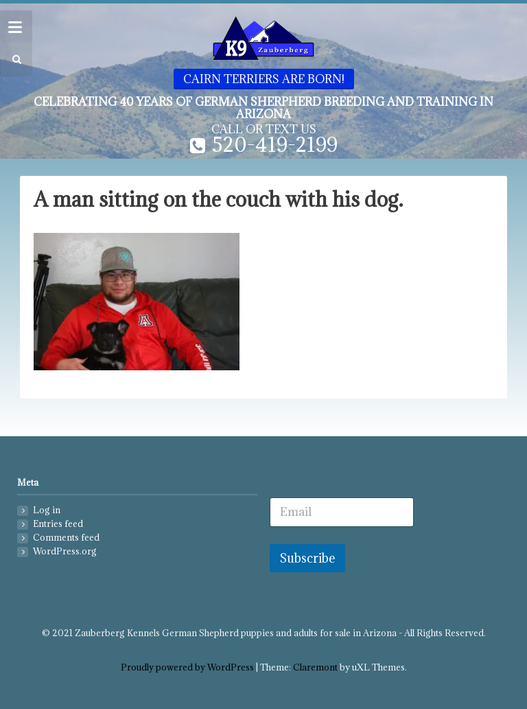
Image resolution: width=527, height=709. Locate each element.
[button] (15, 59)
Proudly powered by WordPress (187, 667)
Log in (46, 510)
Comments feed (66, 537)
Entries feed (58, 524)
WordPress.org (65, 551)
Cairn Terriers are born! (263, 79)
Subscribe (307, 558)
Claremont (315, 667)
